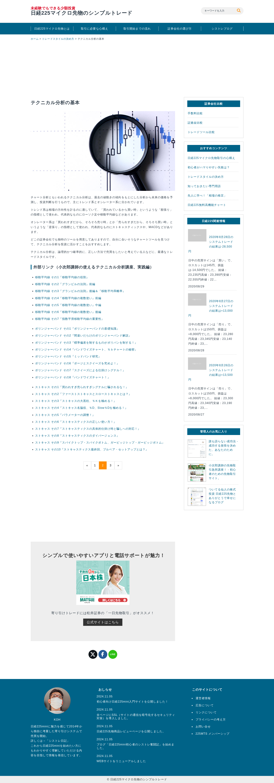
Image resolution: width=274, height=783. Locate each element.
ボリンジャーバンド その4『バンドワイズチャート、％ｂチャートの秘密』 (86, 349)
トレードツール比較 (201, 132)
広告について (205, 705)
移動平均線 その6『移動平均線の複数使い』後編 (68, 311)
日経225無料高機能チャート (207, 204)
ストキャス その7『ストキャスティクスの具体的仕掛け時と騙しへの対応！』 (88, 428)
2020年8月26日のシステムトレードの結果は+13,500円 (211, 372)
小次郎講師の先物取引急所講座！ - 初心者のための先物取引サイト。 (212, 472)
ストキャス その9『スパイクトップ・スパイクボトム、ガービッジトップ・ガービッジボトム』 (100, 442)
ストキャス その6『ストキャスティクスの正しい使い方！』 (76, 421)
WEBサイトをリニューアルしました (121, 761)
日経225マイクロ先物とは (52, 28)
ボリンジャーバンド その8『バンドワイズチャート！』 (72, 377)
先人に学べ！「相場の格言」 (207, 195)
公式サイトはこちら (103, 622)
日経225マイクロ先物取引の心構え (211, 157)
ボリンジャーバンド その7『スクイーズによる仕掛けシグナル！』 (80, 370)
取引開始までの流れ (137, 28)
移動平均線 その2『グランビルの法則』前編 (65, 284)
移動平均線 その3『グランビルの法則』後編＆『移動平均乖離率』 (80, 291)
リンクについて (206, 712)
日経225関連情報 (213, 221)
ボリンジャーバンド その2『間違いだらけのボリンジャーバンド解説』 (83, 335)
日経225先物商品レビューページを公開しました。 (131, 731)
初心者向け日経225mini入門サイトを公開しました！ (132, 701)
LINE (113, 654)
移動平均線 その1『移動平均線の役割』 (62, 277)
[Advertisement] (103, 69)
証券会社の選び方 (180, 28)
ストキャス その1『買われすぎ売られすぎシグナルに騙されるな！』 (82, 387)
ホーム (35, 38)
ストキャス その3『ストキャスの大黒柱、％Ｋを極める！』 (76, 400)
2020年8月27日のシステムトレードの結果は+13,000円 (211, 308)
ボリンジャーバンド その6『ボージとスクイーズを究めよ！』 (77, 363)
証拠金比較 (195, 122)
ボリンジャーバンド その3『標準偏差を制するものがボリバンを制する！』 (86, 342)
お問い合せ (203, 726)
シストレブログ (222, 28)
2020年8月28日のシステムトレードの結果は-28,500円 (211, 244)
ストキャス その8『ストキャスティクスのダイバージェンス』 (77, 435)
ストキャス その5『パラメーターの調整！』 (65, 414)
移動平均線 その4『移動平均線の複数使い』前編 (68, 298)
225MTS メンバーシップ (213, 733)
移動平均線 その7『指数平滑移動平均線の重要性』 (69, 318)
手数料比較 (195, 113)
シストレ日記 (58, 740)
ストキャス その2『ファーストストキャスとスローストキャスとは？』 (83, 393)
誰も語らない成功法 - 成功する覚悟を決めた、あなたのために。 (213, 448)
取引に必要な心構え (94, 28)
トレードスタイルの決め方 (58, 38)
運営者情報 (203, 698)
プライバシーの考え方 (211, 719)
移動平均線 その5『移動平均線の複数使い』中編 (68, 305)
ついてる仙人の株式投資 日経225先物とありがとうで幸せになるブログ (212, 496)
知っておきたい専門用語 (204, 186)
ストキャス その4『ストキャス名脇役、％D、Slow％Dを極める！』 (81, 407)
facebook (102, 654)
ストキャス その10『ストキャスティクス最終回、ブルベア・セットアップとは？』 (92, 449)
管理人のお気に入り (213, 431)
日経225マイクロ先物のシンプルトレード (81, 11)
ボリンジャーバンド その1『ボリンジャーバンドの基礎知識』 (77, 328)
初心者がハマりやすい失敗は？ (209, 167)
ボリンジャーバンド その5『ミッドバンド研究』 (68, 356)
